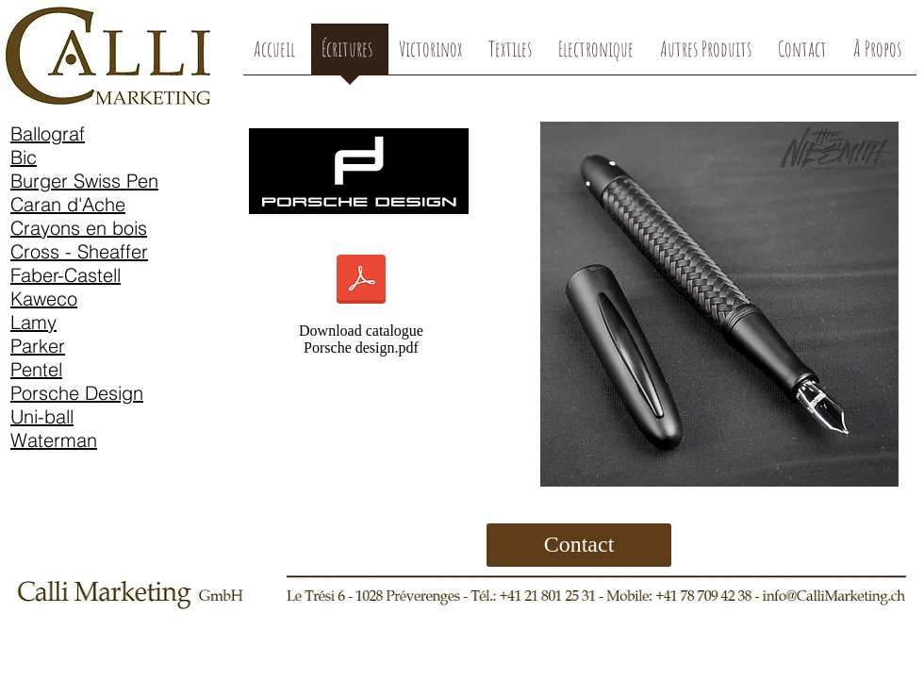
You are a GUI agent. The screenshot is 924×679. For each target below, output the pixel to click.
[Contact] (579, 545)
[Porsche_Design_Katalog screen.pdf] (361, 281)
